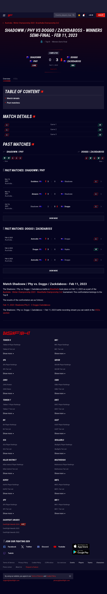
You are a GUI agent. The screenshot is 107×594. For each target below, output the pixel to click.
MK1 (56, 340)
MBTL (57, 480)
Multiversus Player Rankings (64, 464)
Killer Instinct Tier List (10, 469)
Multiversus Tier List (61, 469)
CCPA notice (49, 563)
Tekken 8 (7, 340)
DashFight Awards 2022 (11, 532)
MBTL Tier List (59, 489)
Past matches (13, 103)
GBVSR (57, 360)
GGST (57, 420)
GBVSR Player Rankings (63, 365)
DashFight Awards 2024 (11, 524)
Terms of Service (8, 563)
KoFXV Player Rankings (11, 485)
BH (4, 420)
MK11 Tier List (59, 509)
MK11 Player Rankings (62, 504)
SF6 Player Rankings (10, 365)
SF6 (4, 360)
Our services (61, 563)
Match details (13, 98)
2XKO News (7, 389)
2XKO (5, 380)
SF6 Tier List (7, 369)
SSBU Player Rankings (62, 385)
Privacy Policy (23, 563)
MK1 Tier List (59, 349)
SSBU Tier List (59, 389)
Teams (90, 563)
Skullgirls (59, 440)
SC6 (4, 440)
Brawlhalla (54, 289)
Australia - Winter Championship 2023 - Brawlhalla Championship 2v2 (32, 292)
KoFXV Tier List (8, 489)
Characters (100, 563)
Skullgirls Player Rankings (63, 445)
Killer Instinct (9, 460)
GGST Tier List (59, 429)
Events (72, 563)
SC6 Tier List (7, 449)
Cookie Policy (36, 563)
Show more (8, 353)
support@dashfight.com (11, 580)
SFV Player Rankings (10, 504)
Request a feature (32, 567)
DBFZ (57, 400)
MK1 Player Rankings (62, 345)
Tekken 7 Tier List (9, 409)
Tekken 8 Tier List (9, 349)
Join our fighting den (17, 541)
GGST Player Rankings (62, 425)
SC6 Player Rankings (10, 445)
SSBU (57, 380)
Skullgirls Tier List (61, 449)
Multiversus (60, 460)
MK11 (57, 500)
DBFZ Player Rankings (62, 404)
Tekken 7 (7, 400)
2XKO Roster (7, 385)
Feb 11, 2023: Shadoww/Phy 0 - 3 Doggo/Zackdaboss (26, 305)
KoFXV (5, 480)
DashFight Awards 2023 (11, 528)
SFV (4, 500)
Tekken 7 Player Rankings (11, 404)
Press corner (7, 567)
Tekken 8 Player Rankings (11, 345)
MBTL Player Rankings (62, 485)
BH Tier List (7, 429)
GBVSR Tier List (60, 369)
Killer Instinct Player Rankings (13, 464)
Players (81, 563)
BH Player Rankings (9, 425)
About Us (19, 567)
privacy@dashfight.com (62, 580)
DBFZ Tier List (59, 409)
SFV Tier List (7, 509)
